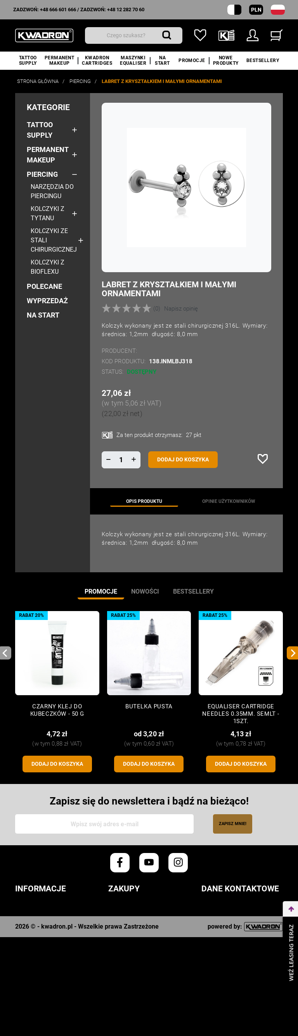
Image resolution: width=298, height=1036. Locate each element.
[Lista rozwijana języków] (278, 10)
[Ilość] (121, 459)
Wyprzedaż (47, 301)
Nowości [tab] (145, 591)
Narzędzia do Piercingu (52, 191)
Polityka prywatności (52, 920)
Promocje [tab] (101, 591)
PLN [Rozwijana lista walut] (256, 10)
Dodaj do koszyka (183, 459)
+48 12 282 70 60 (125, 9)
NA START (43, 315)
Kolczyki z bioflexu (47, 267)
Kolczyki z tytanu (47, 213)
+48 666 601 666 (58, 9)
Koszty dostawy (135, 932)
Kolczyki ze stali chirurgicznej (54, 240)
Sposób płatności (137, 943)
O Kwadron (33, 987)
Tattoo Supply (40, 130)
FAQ (114, 966)
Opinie (25, 943)
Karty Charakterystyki (54, 975)
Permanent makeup (47, 154)
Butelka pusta (149, 706)
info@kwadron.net (232, 987)
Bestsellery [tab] (193, 591)
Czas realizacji (134, 920)
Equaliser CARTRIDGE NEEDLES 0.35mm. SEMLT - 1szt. (240, 714)
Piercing (42, 174)
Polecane (44, 286)
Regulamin (32, 909)
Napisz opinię (181, 308)
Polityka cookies (43, 932)
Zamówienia (127, 909)
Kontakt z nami (40, 998)
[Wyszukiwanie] (133, 35)
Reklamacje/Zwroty (141, 954)
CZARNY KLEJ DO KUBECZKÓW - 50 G (57, 710)
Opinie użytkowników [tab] (228, 501)
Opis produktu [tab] (144, 501)
